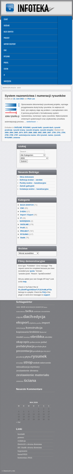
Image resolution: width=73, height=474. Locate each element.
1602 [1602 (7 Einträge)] (18, 307)
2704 (63, 133)
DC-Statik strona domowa (30, 447)
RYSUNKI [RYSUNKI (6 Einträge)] (19, 363)
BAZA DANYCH (8, 31)
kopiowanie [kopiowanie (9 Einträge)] (22, 332)
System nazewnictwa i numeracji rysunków (35, 95)
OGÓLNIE (7, 25)
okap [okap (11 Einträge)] (19, 341)
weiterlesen (32, 122)
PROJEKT (6, 37)
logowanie (22, 451)
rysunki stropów (32, 130)
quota (32, 271)
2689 (35, 133)
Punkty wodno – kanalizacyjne (33, 183)
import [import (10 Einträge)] (46, 322)
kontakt (21, 434)
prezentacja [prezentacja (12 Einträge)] (24, 350)
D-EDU (23, 211)
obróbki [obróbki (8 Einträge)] (48, 337)
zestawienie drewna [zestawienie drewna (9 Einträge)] (27, 370)
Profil (6, 62)
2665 (16, 133)
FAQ (44, 292)
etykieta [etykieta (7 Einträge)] (32, 323)
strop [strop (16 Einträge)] (28, 362)
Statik (6, 68)
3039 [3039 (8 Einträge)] (23, 307)
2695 (44, 133)
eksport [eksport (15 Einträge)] (22, 322)
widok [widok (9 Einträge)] (36, 362)
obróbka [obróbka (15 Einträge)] (37, 336)
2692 (40, 133)
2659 (7, 133)
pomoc (21, 437)
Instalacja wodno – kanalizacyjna (34, 189)
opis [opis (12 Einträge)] (26, 341)
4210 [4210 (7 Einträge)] (28, 307)
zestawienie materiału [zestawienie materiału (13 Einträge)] (32, 375)
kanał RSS (22, 454)
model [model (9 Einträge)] (19, 337)
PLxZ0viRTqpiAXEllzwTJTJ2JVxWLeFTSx (35, 290)
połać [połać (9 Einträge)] (44, 342)
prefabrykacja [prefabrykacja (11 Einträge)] (25, 346)
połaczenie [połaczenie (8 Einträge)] (35, 342)
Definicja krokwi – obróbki (31, 180)
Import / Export (26, 215)
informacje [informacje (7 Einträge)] (20, 328)
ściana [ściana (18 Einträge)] (30, 380)
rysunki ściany (19, 130)
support (47, 295)
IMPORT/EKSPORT (10, 44)
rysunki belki (37, 127)
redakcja (22, 441)
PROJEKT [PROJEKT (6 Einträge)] (47, 351)
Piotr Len (31, 99)
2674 (21, 133)
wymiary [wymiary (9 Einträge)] (34, 366)
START (6, 19)
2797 (16, 135)
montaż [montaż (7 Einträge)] (27, 337)
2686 (30, 133)
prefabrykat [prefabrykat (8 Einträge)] (40, 346)
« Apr (18, 422)
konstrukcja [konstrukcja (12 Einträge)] (34, 327)
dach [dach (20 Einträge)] (28, 316)
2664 (11, 133)
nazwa (50, 135)
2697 (49, 133)
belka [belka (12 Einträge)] (29, 311)
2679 (25, 133)
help (25, 282)
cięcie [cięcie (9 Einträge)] (19, 317)
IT (4, 75)
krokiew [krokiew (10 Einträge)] (34, 331)
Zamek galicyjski (27, 186)
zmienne (16, 138)
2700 (54, 133)
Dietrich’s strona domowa (30, 444)
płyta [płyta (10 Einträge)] (28, 356)
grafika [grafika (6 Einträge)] (38, 323)
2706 (7, 135)
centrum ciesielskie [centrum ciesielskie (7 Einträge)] (42, 311)
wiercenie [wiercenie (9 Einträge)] (45, 362)
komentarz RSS (25, 458)
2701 (59, 133)
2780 (11, 135)
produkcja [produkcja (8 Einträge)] (38, 351)
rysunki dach (48, 127)
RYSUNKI (7, 56)
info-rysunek (42, 135)
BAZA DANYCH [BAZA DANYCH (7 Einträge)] (36, 307)
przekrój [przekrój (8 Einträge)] (20, 357)
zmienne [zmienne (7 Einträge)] (19, 381)
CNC (5, 50)
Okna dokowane (27, 177)
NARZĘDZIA (7, 81)
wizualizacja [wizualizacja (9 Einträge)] (23, 366)
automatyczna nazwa (27, 135)
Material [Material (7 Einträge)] (43, 332)
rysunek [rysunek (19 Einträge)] (39, 356)
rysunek (57, 135)
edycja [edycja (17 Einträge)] (39, 317)
